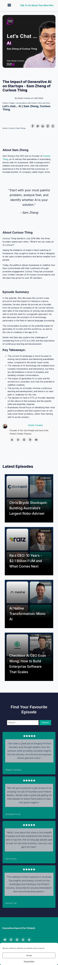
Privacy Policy (29, 961)
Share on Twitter (38, 126)
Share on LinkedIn (43, 126)
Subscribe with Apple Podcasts (48, 126)
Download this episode (53, 126)
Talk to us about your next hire (36, 5)
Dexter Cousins (35, 425)
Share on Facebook (33, 126)
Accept (29, 955)
